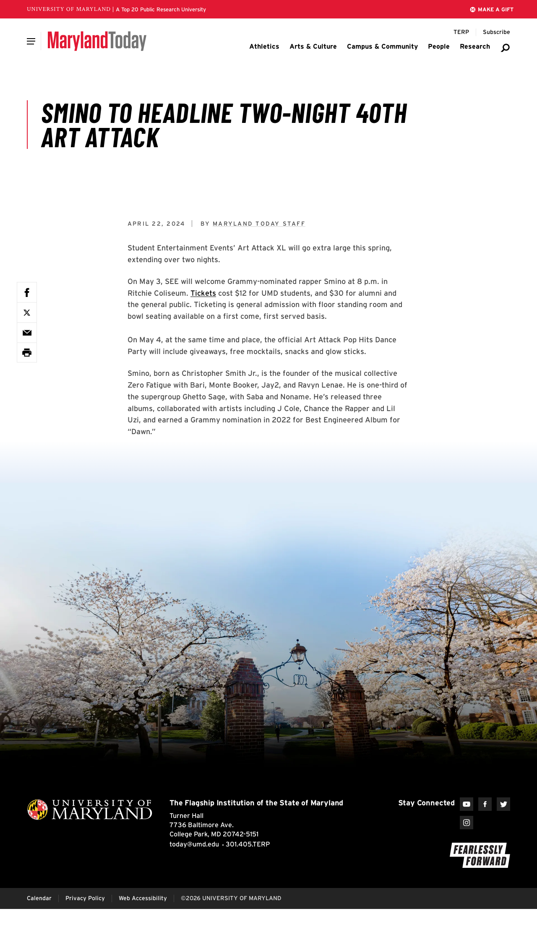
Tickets (203, 293)
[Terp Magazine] (461, 32)
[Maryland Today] (97, 41)
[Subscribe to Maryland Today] (496, 32)
